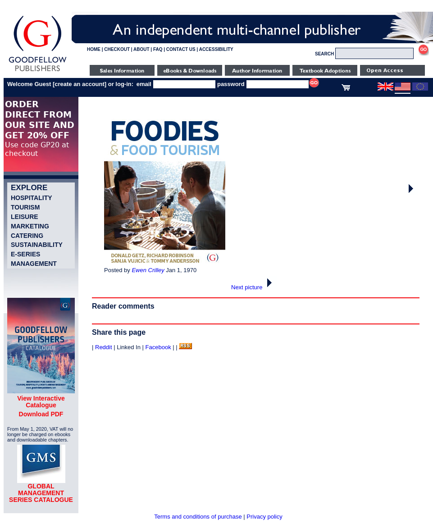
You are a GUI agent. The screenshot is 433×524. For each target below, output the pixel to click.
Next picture (254, 287)
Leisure (24, 216)
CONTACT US (181, 49)
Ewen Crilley (148, 270)
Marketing (30, 226)
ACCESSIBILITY (216, 49)
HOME (93, 49)
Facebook (158, 347)
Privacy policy (264, 516)
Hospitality (31, 197)
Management (34, 263)
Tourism (25, 207)
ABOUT (141, 49)
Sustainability (37, 244)
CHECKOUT (117, 49)
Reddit (103, 347)
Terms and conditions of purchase (198, 516)
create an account (80, 84)
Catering (27, 235)
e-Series (25, 254)
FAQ (158, 49)
